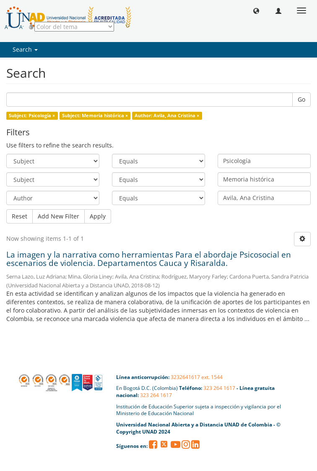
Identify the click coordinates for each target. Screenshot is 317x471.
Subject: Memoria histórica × (95, 115)
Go (301, 99)
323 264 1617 (219, 388)
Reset (19, 216)
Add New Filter (58, 216)
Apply (98, 216)
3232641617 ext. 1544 (197, 377)
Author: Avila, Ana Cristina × (167, 115)
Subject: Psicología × (32, 115)
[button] (256, 10)
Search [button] (25, 49)
